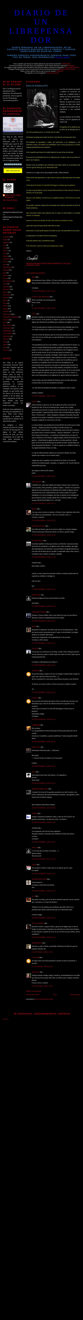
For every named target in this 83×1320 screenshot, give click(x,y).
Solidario (6, 339)
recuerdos (6, 311)
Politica (5, 306)
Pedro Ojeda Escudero (39, 612)
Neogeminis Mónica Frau (40, 789)
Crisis (5, 253)
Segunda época (7, 331)
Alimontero (35, 670)
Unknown (35, 698)
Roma (5, 322)
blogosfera (6, 242)
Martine (34, 509)
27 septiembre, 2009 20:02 (44, 476)
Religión (5, 320)
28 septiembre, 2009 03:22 (44, 783)
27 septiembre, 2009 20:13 (44, 503)
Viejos (5, 347)
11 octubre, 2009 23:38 (42, 966)
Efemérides (6, 259)
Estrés (5, 264)
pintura (5, 300)
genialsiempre (36, 595)
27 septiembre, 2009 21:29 (44, 589)
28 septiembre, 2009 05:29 (44, 808)
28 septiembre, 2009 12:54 (44, 842)
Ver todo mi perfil (10, 200)
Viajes (5, 342)
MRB (33, 277)
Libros (5, 284)
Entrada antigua (75, 994)
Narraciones (7, 295)
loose (33, 896)
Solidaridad (6, 336)
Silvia (34, 772)
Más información (13, 171)
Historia (5, 275)
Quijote (5, 309)
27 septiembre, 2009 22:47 (44, 665)
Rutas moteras (7, 325)
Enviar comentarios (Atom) (44, 999)
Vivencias (6, 350)
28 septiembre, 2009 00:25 (44, 741)
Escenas (5, 262)
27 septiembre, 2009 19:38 (44, 308)
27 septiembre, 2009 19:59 (44, 396)
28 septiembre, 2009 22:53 (44, 918)
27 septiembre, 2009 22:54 (44, 692)
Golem (34, 314)
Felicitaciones (7, 267)
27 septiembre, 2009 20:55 (44, 520)
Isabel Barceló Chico (38, 526)
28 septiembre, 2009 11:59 (43, 822)
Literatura (6, 286)
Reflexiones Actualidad (10, 317)
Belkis (34, 626)
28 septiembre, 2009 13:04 (44, 859)
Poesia (5, 303)
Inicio (55, 994)
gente (4, 273)
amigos (5, 239)
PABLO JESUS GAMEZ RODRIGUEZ (13, 196)
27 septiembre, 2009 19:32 (44, 291)
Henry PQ (35, 648)
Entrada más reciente (33, 994)
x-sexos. (34, 401)
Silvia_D (35, 847)
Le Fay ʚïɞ (35, 957)
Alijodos (34, 813)
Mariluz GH (36, 972)
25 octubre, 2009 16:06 (42, 986)
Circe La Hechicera (38, 923)
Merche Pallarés (37, 943)
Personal (5, 298)
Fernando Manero (37, 540)
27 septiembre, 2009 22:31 (44, 643)
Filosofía (6, 270)
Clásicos (5, 250)
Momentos (6, 289)
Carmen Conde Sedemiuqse (41, 297)
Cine (4, 245)
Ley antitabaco (7, 281)
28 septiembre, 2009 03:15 (44, 766)
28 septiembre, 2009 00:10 (44, 719)
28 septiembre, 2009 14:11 (43, 891)
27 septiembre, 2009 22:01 (44, 621)
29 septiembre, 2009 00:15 (44, 937)
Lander (34, 864)
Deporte (5, 256)
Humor (5, 278)
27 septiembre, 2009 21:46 (44, 606)
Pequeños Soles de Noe (39, 879)
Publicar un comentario (33, 991)
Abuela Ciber (36, 747)
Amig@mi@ (36, 725)
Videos (5, 344)
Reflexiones (6, 314)
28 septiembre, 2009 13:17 (44, 874)
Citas (37, 265)
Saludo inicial (7, 328)
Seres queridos (7, 333)
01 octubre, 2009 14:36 (42, 952)
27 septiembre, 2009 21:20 (44, 557)
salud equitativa (37, 482)
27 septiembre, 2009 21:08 (44, 535)
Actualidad (6, 237)
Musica (5, 292)
